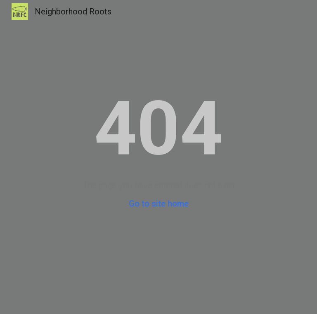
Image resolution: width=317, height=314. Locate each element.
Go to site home (159, 204)
